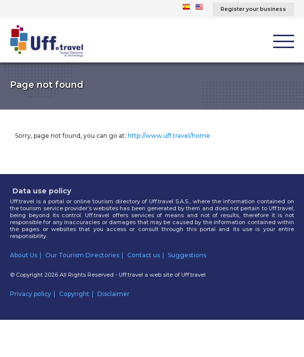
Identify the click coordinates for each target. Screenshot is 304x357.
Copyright (74, 294)
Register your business (253, 9)
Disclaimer (113, 294)
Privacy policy (30, 294)
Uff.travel (193, 274)
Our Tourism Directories (82, 255)
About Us (23, 255)
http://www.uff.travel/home (169, 135)
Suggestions (187, 255)
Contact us (143, 255)
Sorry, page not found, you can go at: (112, 135)
